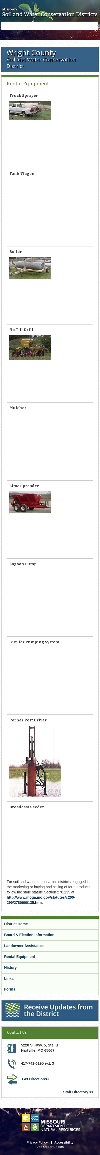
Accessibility (63, 1142)
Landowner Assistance (24, 946)
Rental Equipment (19, 957)
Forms (9, 989)
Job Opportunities (50, 1147)
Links (9, 978)
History (10, 968)
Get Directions (36, 1079)
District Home (16, 924)
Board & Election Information (29, 935)
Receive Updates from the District (31, 1003)
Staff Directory (75, 1092)
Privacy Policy (37, 1142)
